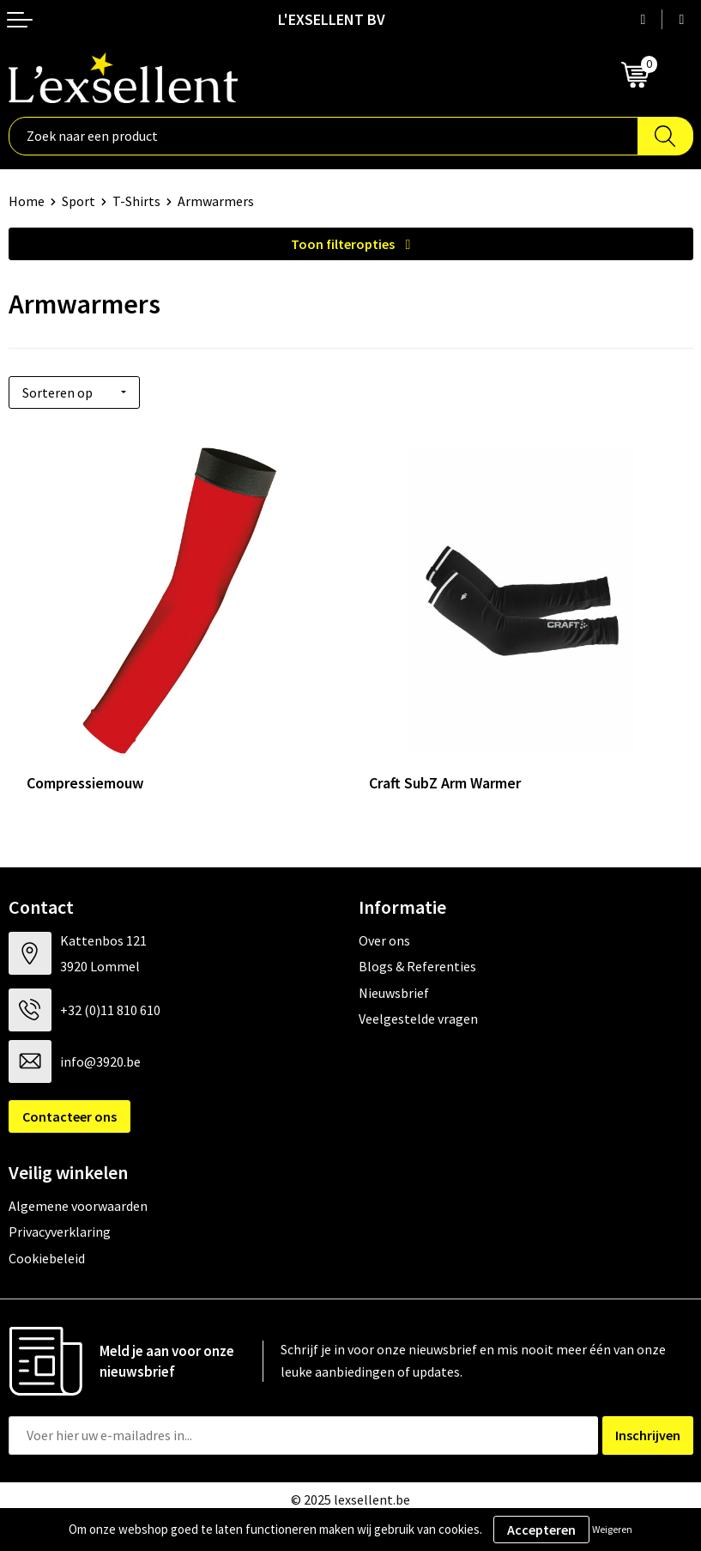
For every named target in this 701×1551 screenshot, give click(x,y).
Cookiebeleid (47, 1258)
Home (27, 201)
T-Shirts (136, 201)
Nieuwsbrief (394, 992)
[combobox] (323, 136)
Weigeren (612, 1529)
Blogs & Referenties (417, 966)
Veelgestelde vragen (418, 1018)
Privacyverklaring (60, 1231)
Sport (78, 201)
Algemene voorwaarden (78, 1205)
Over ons (384, 940)
